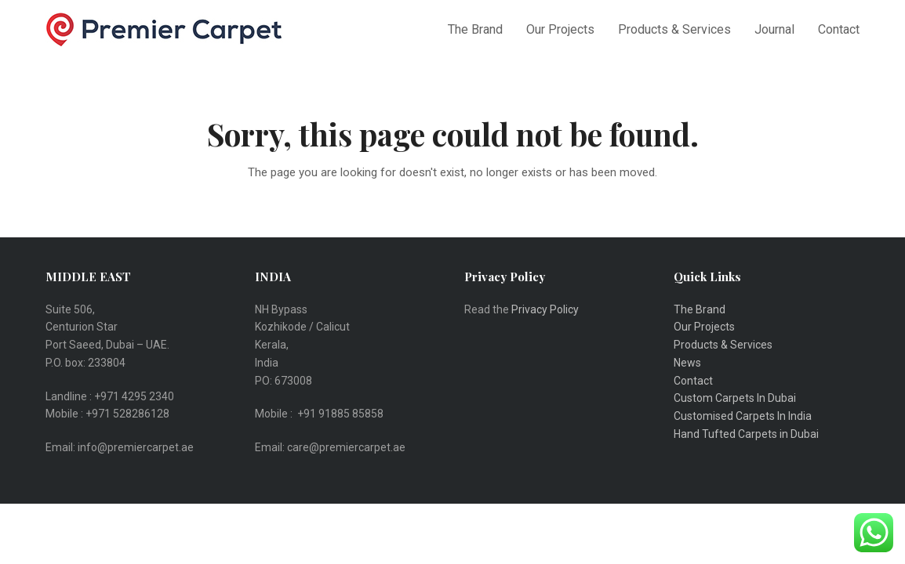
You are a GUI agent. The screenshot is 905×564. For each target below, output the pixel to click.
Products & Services (723, 344)
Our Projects (704, 326)
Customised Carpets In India (743, 416)
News (687, 362)
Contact (693, 380)
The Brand (699, 309)
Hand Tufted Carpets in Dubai (746, 434)
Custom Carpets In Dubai (735, 398)
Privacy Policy (546, 309)
